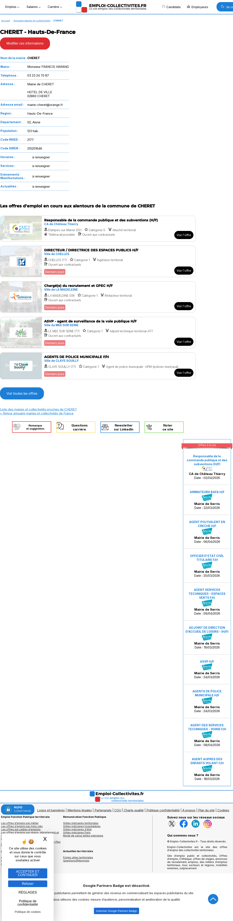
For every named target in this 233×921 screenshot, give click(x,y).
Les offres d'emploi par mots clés (22, 826)
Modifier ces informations (25, 43)
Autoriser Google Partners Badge (116, 910)
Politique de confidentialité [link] (27, 902)
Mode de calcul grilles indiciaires (83, 835)
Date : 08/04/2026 (207, 735)
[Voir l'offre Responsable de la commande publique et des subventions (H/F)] (98, 228)
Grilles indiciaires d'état (77, 829)
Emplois (12, 7)
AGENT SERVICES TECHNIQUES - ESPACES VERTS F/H (207, 593)
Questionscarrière (79, 427)
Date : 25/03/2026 (207, 566)
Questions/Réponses (76, 860)
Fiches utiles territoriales (78, 857)
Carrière (55, 7)
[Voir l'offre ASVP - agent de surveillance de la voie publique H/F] (98, 332)
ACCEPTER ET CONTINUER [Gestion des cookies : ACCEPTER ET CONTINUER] (27, 873)
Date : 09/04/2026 (207, 601)
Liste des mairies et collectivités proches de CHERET (38, 409)
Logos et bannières (51, 810)
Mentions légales (79, 810)
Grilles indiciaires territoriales (80, 823)
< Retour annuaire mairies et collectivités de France (37, 413)
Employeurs (197, 7)
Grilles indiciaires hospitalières (82, 826)
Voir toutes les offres (21, 393)
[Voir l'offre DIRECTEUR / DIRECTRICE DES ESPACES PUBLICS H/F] (98, 261)
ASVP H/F (207, 661)
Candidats (171, 7)
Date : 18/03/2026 (207, 769)
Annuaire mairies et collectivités (32, 20)
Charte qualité (134, 810)
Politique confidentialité (163, 810)
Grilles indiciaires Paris (77, 832)
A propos (189, 810)
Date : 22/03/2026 (207, 500)
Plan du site (206, 810)
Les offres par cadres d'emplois (21, 829)
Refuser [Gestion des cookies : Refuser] (28, 883)
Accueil (5, 20)
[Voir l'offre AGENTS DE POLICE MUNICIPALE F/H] (98, 366)
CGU (117, 810)
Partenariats (103, 810)
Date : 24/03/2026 (207, 669)
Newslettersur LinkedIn (123, 427)
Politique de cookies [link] (28, 912)
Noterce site (167, 427)
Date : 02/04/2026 (207, 467)
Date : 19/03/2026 (207, 637)
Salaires (33, 7)
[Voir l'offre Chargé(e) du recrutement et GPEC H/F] (98, 296)
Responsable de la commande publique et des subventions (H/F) (207, 460)
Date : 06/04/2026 (207, 532)
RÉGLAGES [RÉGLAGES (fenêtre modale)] (28, 892)
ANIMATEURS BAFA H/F (207, 492)
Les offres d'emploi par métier (20, 823)
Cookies (223, 810)
